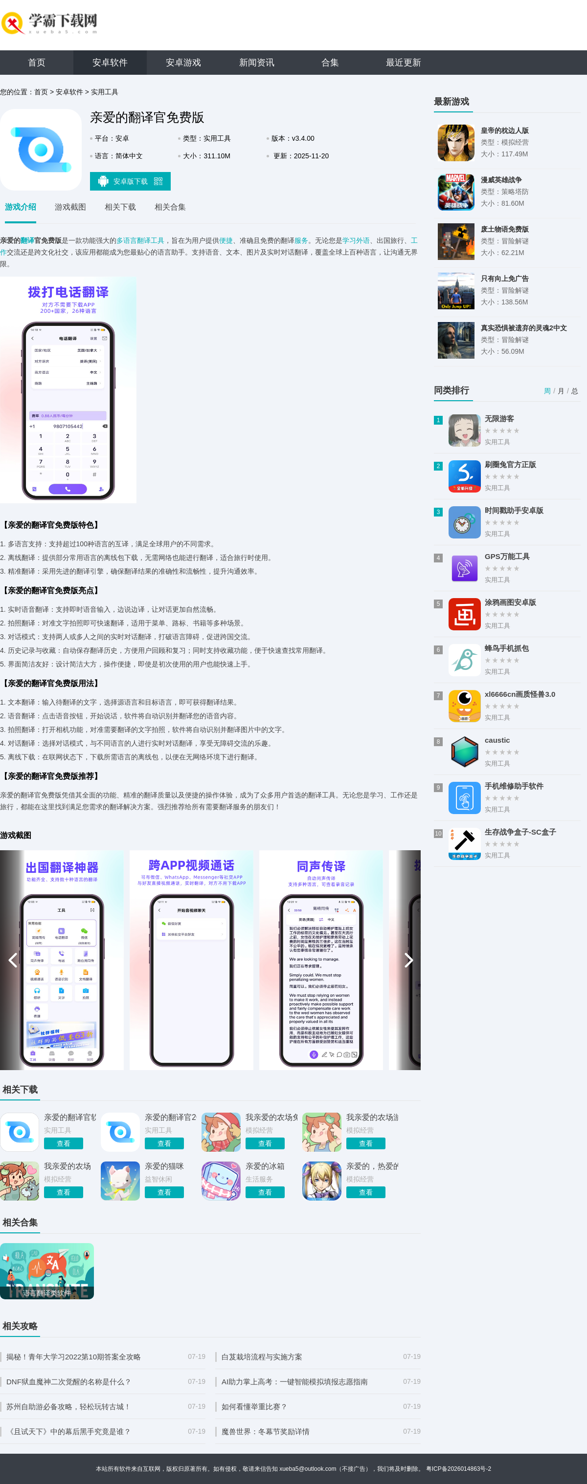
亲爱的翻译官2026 (171, 1117)
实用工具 (104, 92)
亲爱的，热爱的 (372, 1166)
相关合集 (170, 207)
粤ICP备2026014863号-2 (458, 1468)
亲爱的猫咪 (164, 1166)
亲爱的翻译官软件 (70, 1117)
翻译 (27, 240)
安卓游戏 (183, 62)
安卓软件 (110, 62)
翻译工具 (150, 240)
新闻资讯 (256, 62)
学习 (349, 240)
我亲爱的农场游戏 (372, 1117)
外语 (363, 240)
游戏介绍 (20, 207)
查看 (63, 1143)
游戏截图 (70, 207)
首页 (36, 62)
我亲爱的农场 (67, 1166)
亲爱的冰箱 (265, 1166)
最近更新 (403, 62)
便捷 (226, 240)
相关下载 (120, 207)
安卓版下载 (130, 181)
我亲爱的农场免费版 (271, 1117)
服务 (301, 240)
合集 (330, 62)
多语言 (126, 240)
